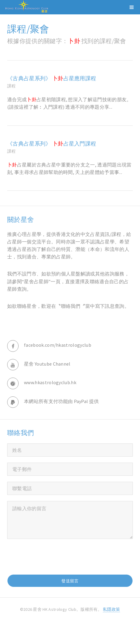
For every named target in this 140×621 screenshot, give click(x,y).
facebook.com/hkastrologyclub (57, 345)
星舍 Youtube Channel (47, 364)
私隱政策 (111, 609)
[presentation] (52, 556)
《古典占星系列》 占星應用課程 (51, 78)
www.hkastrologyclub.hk (50, 382)
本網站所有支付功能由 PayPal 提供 (61, 401)
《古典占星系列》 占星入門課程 (51, 143)
